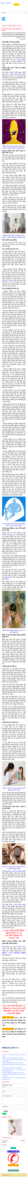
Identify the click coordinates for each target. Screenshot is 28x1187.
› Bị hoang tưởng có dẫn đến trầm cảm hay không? (12, 1067)
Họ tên (4, 1086)
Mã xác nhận (5, 1106)
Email (3, 1091)
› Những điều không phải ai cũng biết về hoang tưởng (12, 1072)
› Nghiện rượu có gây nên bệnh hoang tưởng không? (12, 1057)
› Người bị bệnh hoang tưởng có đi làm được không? (12, 1062)
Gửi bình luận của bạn (7, 1095)
